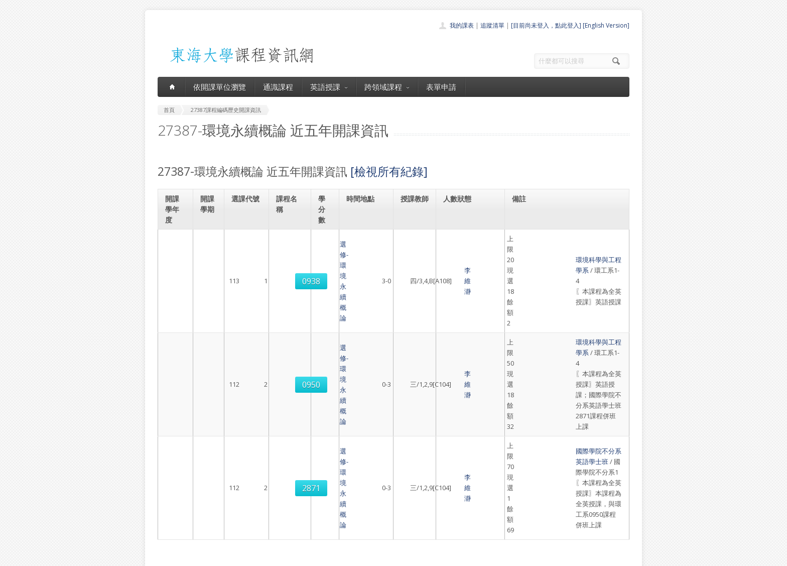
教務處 (326, 555)
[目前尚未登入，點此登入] (546, 25)
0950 (247, 294)
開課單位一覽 (373, 472)
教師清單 (367, 527)
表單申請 (441, 87)
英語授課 (328, 87)
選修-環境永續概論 (291, 249)
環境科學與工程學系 (547, 244)
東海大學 (166, 555)
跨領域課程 (386, 87)
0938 (247, 249)
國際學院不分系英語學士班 (557, 329)
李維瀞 (414, 249)
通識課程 (278, 87)
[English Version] (606, 25)
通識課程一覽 (373, 483)
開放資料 (367, 516)
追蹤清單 (492, 25)
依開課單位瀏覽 (219, 87)
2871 (247, 351)
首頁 (361, 461)
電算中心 (294, 555)
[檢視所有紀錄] (389, 171)
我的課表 (462, 25)
